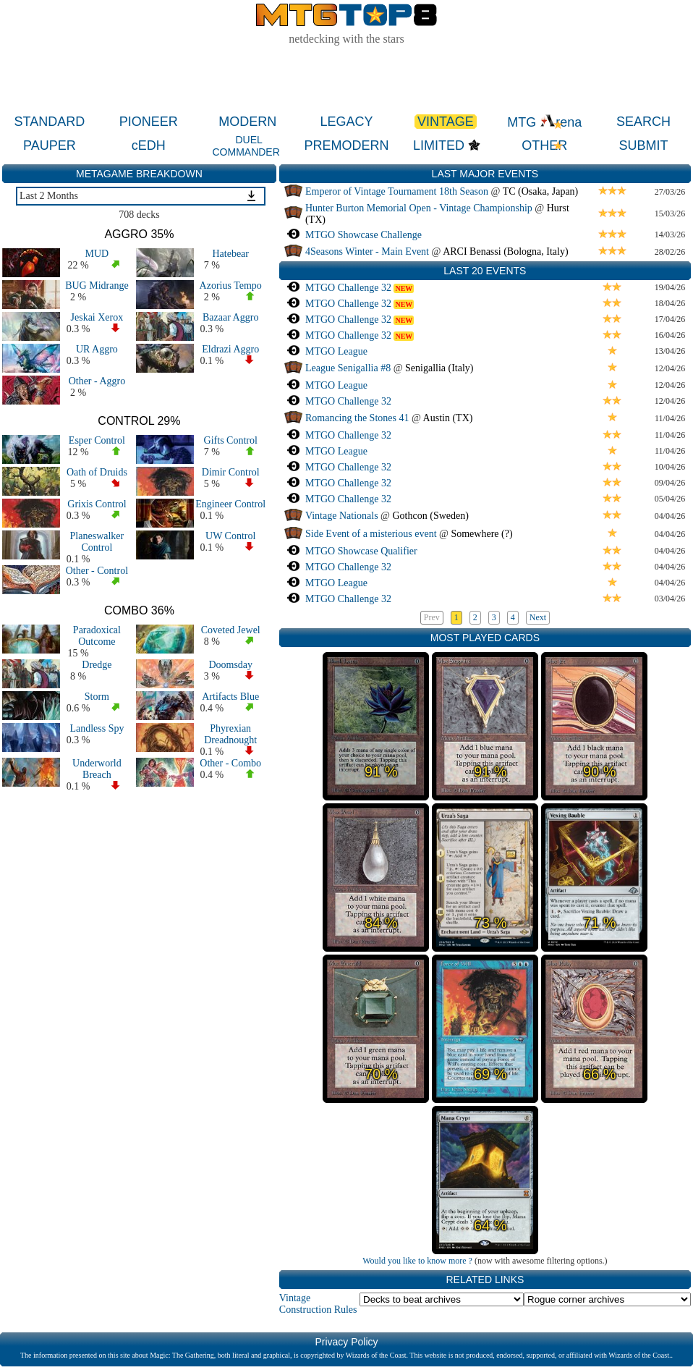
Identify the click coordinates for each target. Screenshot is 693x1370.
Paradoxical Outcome (97, 636)
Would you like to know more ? (417, 1261)
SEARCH (643, 121)
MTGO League (336, 351)
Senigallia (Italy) (439, 368)
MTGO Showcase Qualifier (361, 551)
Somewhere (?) (481, 533)
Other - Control (97, 570)
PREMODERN (347, 145)
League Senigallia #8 (348, 368)
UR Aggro (97, 349)
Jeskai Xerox (97, 317)
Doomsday (230, 664)
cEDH (149, 145)
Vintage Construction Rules (318, 1304)
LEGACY (346, 121)
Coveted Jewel (230, 630)
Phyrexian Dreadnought (230, 734)
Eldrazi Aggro (230, 349)
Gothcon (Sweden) (431, 515)
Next (538, 617)
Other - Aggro (97, 381)
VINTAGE (445, 121)
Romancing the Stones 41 (357, 418)
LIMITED (438, 145)
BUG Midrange (97, 285)
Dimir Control (231, 472)
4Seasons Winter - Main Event (367, 251)
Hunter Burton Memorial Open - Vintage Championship (418, 208)
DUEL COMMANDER (245, 146)
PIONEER (148, 121)
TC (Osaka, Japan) (541, 191)
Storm (97, 696)
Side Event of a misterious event (371, 533)
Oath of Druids (97, 472)
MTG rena (544, 122)
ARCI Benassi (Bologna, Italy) (505, 251)
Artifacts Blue (230, 696)
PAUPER (49, 145)
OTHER (544, 145)
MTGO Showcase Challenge (363, 234)
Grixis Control (96, 504)
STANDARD (49, 121)
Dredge (96, 664)
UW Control (230, 535)
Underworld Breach (97, 769)
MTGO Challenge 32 (348, 287)
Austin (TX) (448, 418)
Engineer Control (230, 504)
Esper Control (97, 440)
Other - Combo (230, 763)
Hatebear (230, 253)
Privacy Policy (346, 1342)
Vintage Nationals (341, 515)
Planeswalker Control (97, 541)
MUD (97, 253)
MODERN (247, 121)
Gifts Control (231, 440)
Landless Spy (96, 728)
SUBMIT (643, 145)
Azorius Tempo (231, 285)
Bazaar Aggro (230, 317)
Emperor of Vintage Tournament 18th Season (396, 191)
